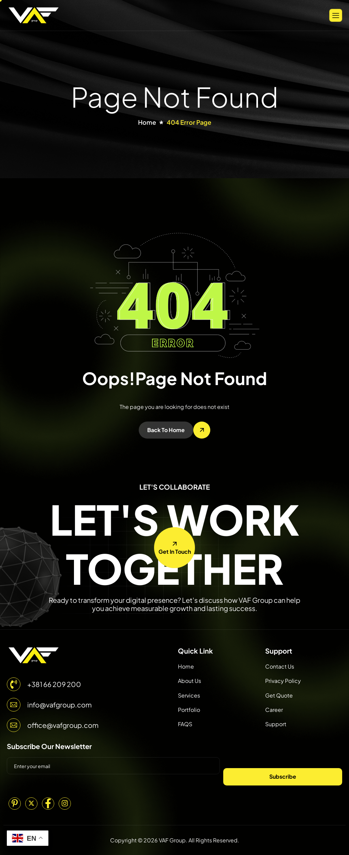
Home (186, 666)
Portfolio (189, 709)
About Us (189, 680)
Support (275, 724)
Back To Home (166, 429)
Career (274, 709)
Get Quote (279, 695)
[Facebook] (48, 803)
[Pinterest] (15, 803)
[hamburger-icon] (335, 15)
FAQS (185, 724)
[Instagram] (65, 803)
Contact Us (279, 666)
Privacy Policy (283, 680)
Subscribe (282, 776)
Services (189, 695)
